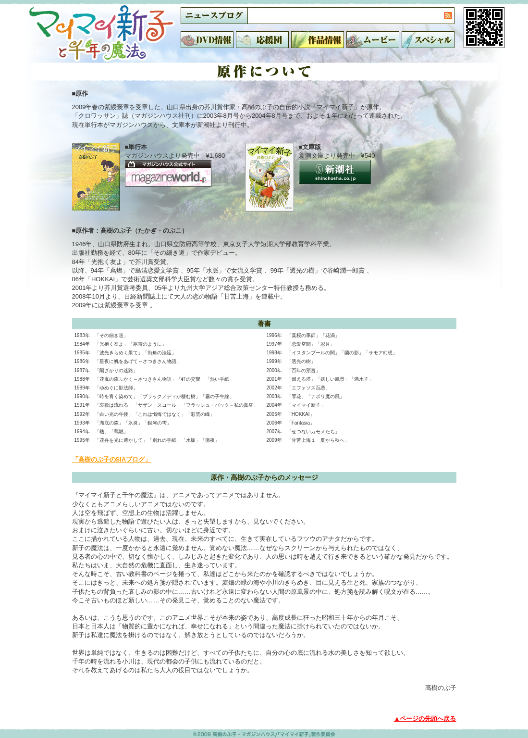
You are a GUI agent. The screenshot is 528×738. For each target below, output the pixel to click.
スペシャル (428, 39)
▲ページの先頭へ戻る (425, 718)
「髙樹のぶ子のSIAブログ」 (111, 459)
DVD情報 (207, 39)
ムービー (372, 39)
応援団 (262, 39)
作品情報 (317, 39)
